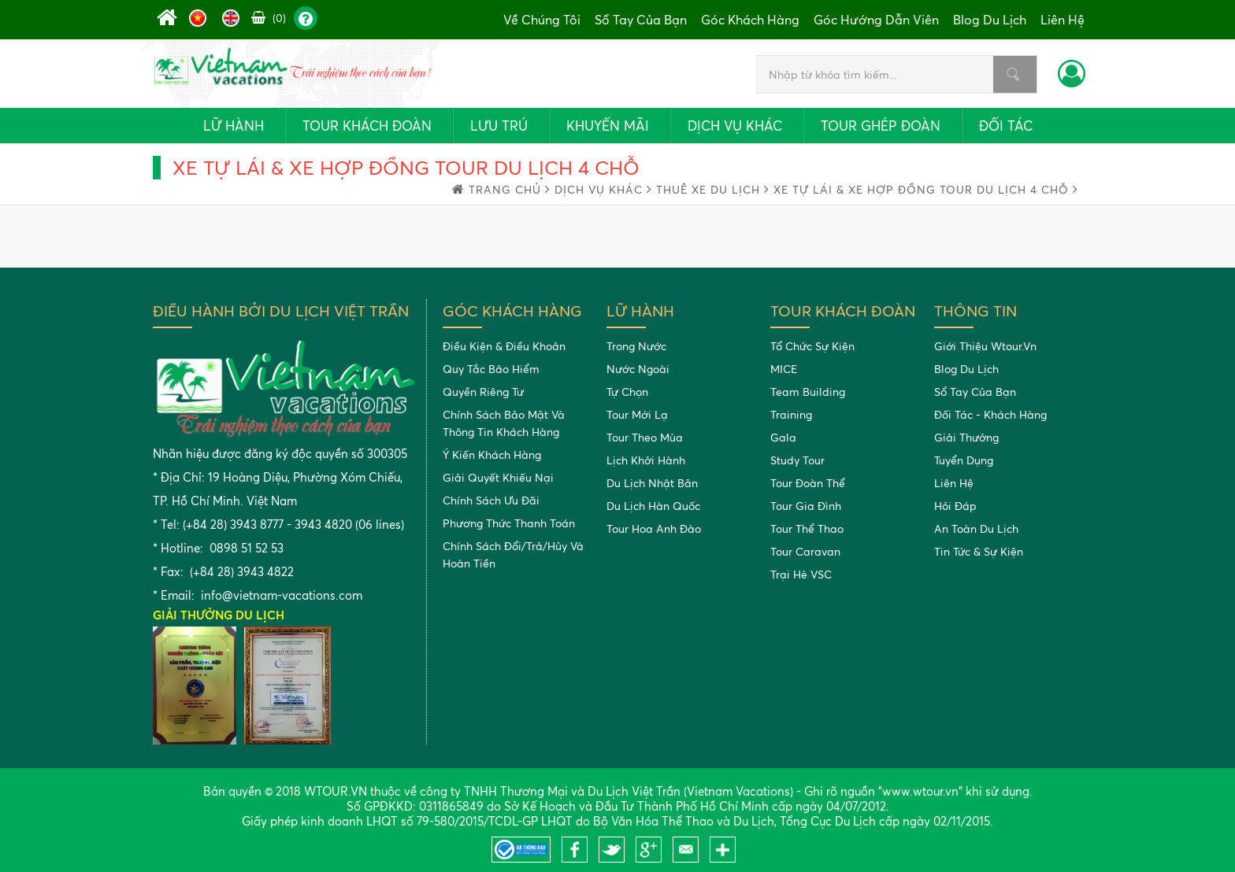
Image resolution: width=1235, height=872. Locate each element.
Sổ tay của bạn (641, 20)
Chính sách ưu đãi (491, 500)
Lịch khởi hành (645, 460)
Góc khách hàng (750, 20)
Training (791, 414)
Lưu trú (499, 125)
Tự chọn (627, 391)
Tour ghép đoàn (880, 125)
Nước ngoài (637, 368)
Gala (783, 437)
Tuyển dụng (963, 460)
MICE (783, 368)
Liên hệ (1062, 20)
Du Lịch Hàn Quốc (653, 505)
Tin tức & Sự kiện (978, 551)
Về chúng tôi (541, 20)
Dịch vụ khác (735, 125)
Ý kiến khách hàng (492, 454)
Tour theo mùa (644, 437)
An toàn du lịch (976, 528)
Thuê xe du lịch (713, 189)
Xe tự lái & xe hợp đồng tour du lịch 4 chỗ (925, 189)
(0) (268, 17)
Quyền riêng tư (483, 391)
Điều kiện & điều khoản (504, 346)
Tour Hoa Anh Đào (653, 528)
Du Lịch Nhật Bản (652, 483)
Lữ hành (233, 125)
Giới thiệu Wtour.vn (985, 346)
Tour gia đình (805, 505)
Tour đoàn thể (807, 483)
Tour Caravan (805, 551)
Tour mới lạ (637, 414)
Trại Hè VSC (801, 574)
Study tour (797, 460)
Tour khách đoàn (367, 125)
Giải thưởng (966, 437)
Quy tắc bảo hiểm (491, 368)
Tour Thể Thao (807, 528)
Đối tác (1006, 125)
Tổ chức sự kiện (812, 346)
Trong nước (636, 346)
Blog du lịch (989, 20)
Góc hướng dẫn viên (876, 20)
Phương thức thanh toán (509, 523)
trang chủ (510, 189)
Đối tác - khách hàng (990, 414)
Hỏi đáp (955, 505)
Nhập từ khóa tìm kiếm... (1013, 74)
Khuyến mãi (607, 125)
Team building (807, 391)
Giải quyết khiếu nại (498, 477)
